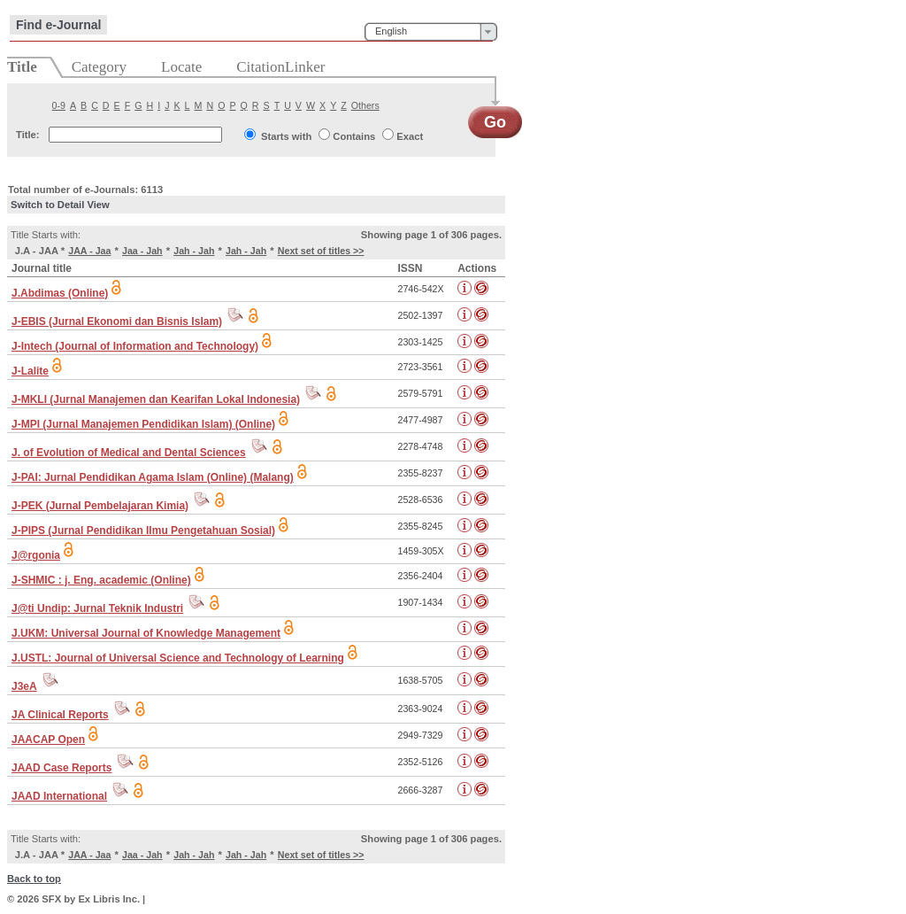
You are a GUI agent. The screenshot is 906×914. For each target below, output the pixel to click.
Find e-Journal (58, 25)
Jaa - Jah (142, 250)
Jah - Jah (193, 250)
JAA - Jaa (89, 250)
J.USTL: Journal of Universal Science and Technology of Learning (178, 658)
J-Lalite (30, 371)
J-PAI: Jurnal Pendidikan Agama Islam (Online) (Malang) (153, 477)
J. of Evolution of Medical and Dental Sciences (129, 452)
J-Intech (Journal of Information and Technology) (135, 346)
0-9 (58, 105)
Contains (354, 136)
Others (365, 105)
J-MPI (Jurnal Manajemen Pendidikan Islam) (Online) (143, 424)
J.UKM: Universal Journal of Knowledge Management (146, 633)
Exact (409, 136)
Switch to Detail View (60, 204)
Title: (28, 134)
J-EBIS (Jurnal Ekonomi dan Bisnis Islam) (117, 321)
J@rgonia (36, 555)
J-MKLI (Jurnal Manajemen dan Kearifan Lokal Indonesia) (156, 399)
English (391, 31)
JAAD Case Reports (61, 768)
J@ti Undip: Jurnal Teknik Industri (97, 608)
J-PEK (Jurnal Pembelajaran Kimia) (100, 506)
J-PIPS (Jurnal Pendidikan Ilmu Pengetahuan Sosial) (143, 530)
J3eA (24, 686)
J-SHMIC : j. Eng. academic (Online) (101, 580)
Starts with (286, 136)
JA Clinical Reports (60, 715)
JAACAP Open (48, 739)
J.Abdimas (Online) (60, 293)
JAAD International (59, 796)
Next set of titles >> (321, 250)
